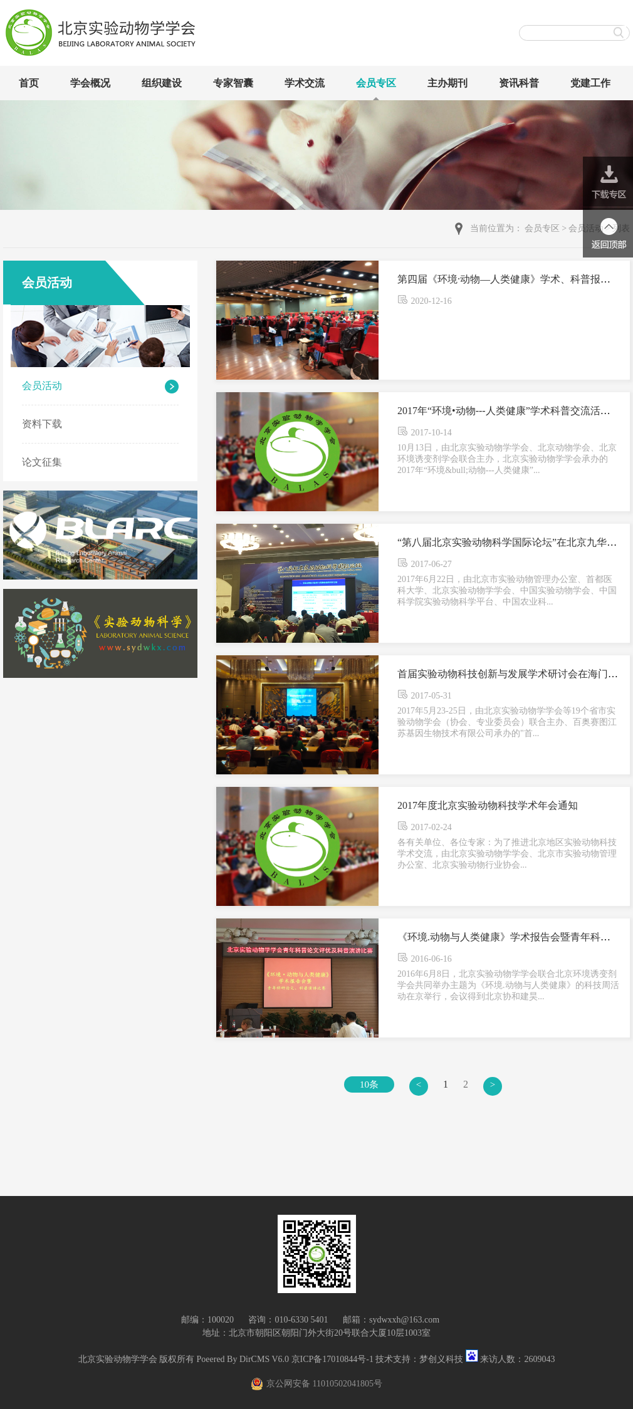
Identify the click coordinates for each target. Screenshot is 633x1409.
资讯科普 (519, 83)
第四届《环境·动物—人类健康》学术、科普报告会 (508, 279)
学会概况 (90, 83)
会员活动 (42, 385)
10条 (369, 1084)
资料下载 (42, 424)
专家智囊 (233, 83)
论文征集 (42, 462)
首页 (29, 83)
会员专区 (376, 83)
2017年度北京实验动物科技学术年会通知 (487, 805)
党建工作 (590, 83)
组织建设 (162, 83)
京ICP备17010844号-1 (332, 1359)
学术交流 (305, 83)
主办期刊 (447, 83)
